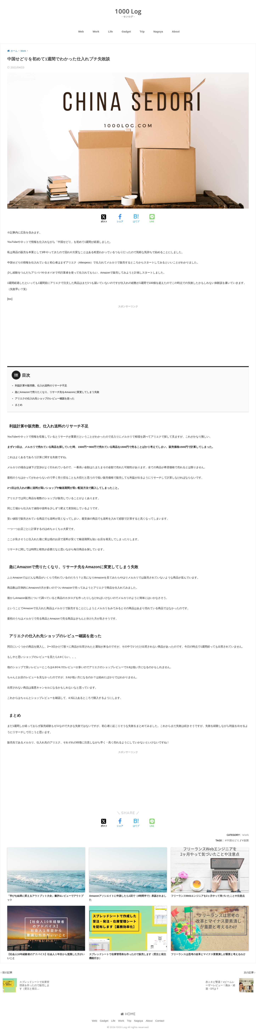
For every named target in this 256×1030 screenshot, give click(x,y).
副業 (246, 840)
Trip (142, 31)
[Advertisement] (128, 335)
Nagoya (158, 31)
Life (110, 31)
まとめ (18, 404)
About (175, 31)
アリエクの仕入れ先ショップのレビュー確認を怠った (44, 398)
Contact (159, 1020)
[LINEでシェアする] (152, 219)
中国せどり (233, 840)
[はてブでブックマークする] (136, 219)
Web (81, 31)
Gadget (126, 31)
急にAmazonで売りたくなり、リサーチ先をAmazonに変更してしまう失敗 (57, 392)
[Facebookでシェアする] (120, 219)
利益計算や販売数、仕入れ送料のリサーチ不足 (41, 385)
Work (96, 31)
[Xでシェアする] (104, 219)
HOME (128, 1014)
